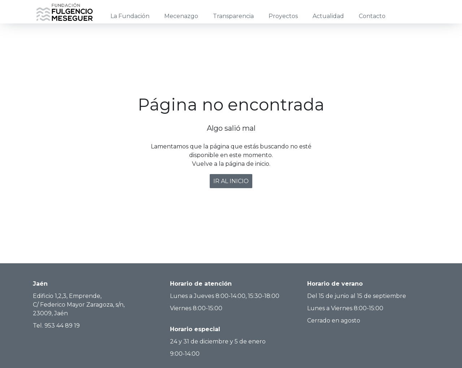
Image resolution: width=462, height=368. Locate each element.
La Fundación (129, 16)
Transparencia (233, 16)
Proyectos (283, 16)
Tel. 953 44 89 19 (56, 325)
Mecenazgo (181, 16)
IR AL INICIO (231, 181)
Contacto (372, 16)
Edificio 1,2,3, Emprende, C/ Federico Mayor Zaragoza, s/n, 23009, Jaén (79, 305)
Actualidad (328, 16)
